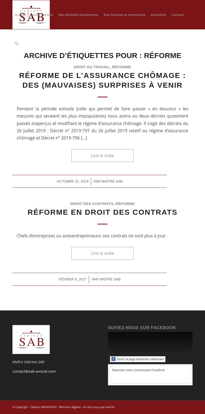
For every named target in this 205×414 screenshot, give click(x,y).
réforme (121, 67)
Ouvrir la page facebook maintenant (137, 359)
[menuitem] (20, 14)
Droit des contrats (91, 204)
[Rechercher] (16, 43)
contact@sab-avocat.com (34, 371)
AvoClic (110, 407)
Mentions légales (69, 407)
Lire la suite (102, 155)
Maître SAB (112, 181)
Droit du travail (92, 67)
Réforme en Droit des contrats (102, 212)
